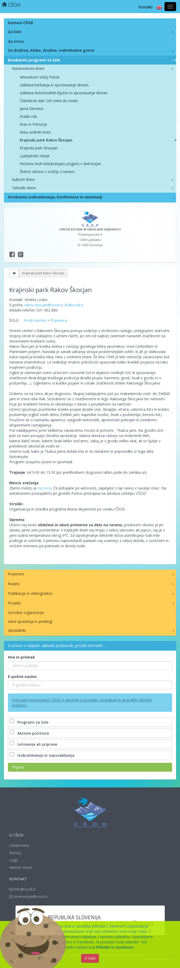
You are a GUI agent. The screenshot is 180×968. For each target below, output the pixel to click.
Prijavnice (16, 573)
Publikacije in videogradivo (30, 593)
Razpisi (14, 583)
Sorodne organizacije (26, 612)
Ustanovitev (19, 845)
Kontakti (145, 6)
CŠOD (11, 5)
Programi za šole (29, 722)
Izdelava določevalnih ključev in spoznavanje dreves (64, 92)
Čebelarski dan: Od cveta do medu (49, 100)
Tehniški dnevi (24, 187)
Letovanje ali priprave (34, 744)
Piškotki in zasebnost (114, 948)
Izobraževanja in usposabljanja (42, 755)
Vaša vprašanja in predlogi (30, 621)
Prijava (18, 767)
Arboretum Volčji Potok (39, 77)
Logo (13, 859)
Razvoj (15, 852)
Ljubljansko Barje (34, 155)
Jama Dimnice (31, 108)
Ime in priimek (21, 657)
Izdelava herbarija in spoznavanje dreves (54, 84)
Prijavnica (59, 320)
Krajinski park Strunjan (39, 147)
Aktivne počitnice (30, 733)
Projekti (14, 603)
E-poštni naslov (22, 676)
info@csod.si (22, 889)
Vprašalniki (17, 630)
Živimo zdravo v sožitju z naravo (47, 171)
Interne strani (20, 867)
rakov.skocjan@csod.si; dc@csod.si (53, 304)
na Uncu (45, 488)
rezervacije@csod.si (28, 896)
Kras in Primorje (33, 124)
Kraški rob (28, 116)
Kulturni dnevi (23, 179)
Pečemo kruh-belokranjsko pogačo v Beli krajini (60, 163)
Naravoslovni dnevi (28, 68)
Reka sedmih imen (35, 132)
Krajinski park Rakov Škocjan (46, 140)
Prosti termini (34, 320)
